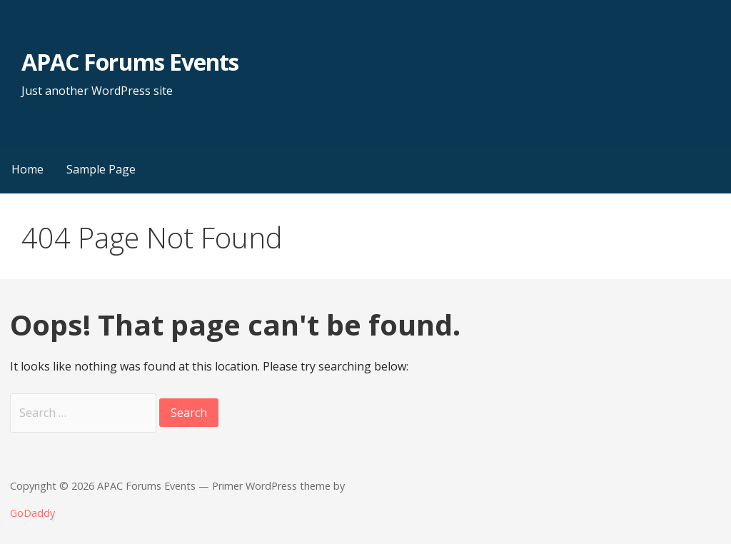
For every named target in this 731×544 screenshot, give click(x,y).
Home (27, 169)
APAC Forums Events (129, 61)
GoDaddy (32, 513)
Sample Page (101, 169)
